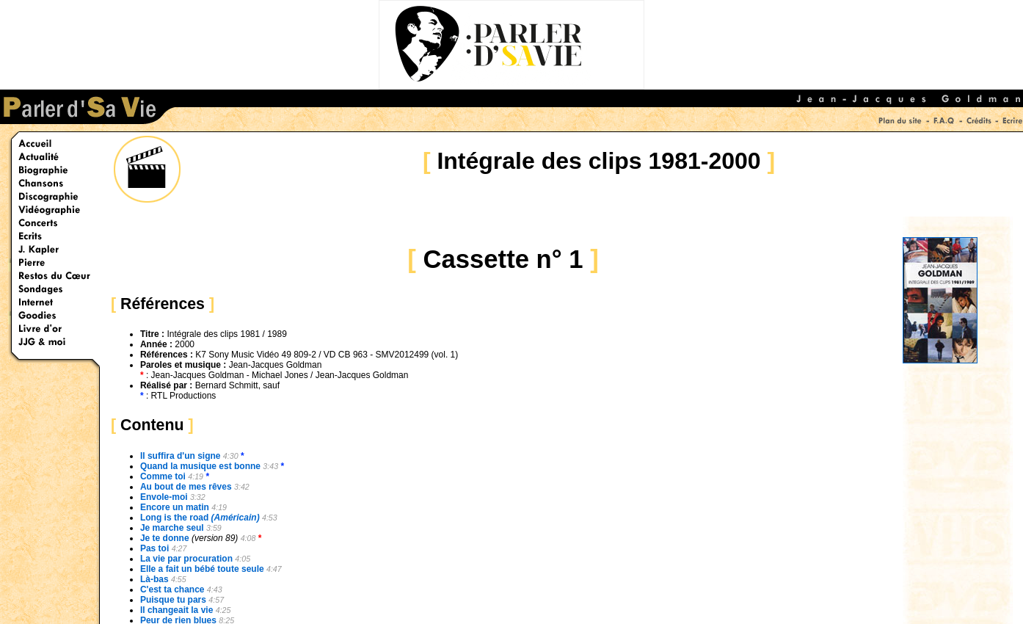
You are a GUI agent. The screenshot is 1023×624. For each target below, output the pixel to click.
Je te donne (164, 538)
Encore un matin (174, 507)
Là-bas (154, 579)
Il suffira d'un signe (180, 456)
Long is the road (200, 517)
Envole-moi (164, 497)
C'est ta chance (172, 589)
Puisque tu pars (173, 600)
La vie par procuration (186, 559)
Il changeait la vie (176, 610)
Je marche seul (172, 528)
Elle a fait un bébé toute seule (202, 569)
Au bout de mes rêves (186, 487)
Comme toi (163, 476)
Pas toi (154, 548)
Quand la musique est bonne (200, 466)
